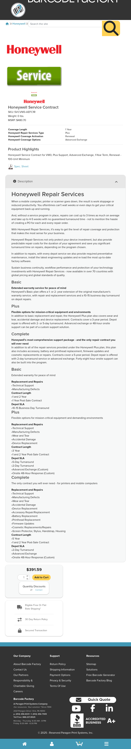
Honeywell (18, 23)
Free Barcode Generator (100, 675)
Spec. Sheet (18, 166)
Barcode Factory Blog (99, 680)
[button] (34, 607)
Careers (18, 691)
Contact (38, 590)
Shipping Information (62, 669)
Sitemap (91, 664)
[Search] (111, 22)
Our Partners (20, 675)
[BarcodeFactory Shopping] (79, 743)
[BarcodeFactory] (18, 10)
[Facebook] (92, 708)
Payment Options (60, 675)
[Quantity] (21, 577)
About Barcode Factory (27, 664)
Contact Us (20, 669)
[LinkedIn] (109, 708)
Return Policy (58, 664)
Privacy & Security (60, 680)
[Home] (7, 23)
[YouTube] (76, 708)
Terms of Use (58, 686)
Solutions (91, 669)
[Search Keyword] (65, 17)
